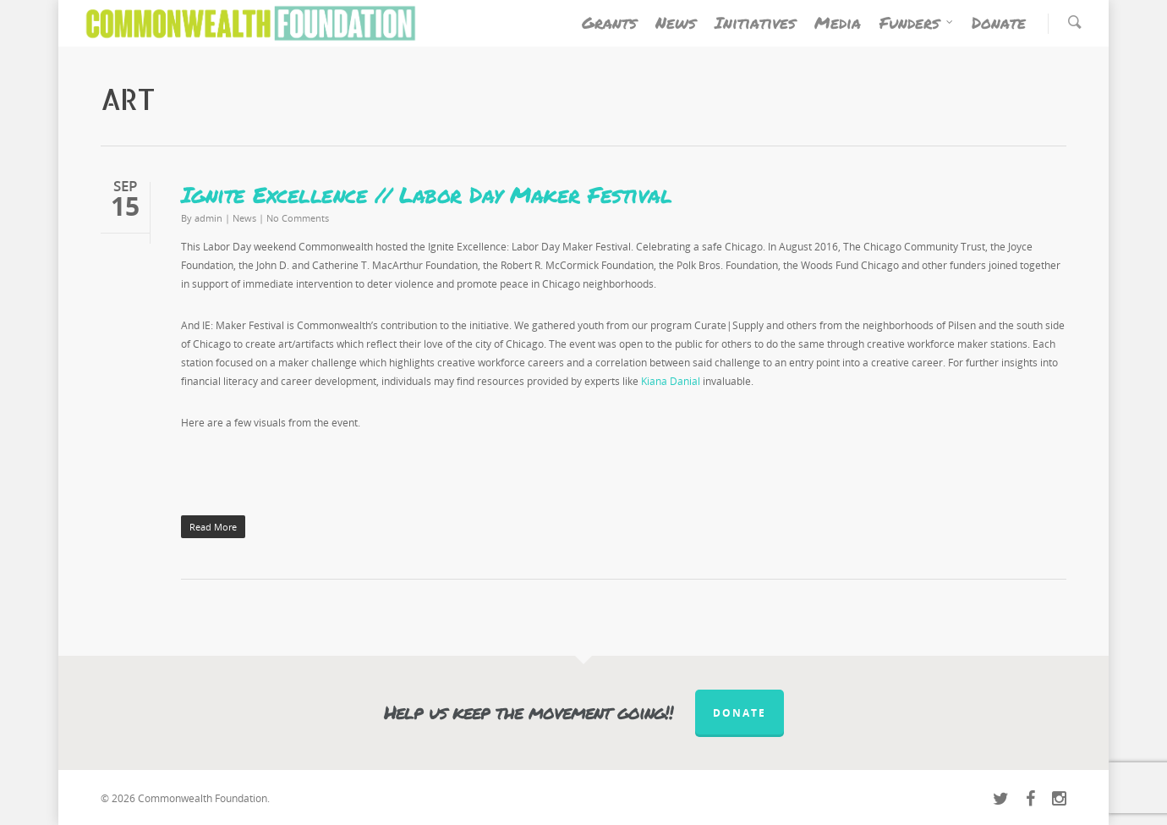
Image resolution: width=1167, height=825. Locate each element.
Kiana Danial (670, 381)
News (675, 22)
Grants (609, 22)
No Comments (297, 218)
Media (837, 22)
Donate (999, 22)
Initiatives (755, 22)
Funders (917, 23)
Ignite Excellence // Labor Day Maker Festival (430, 194)
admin (208, 218)
